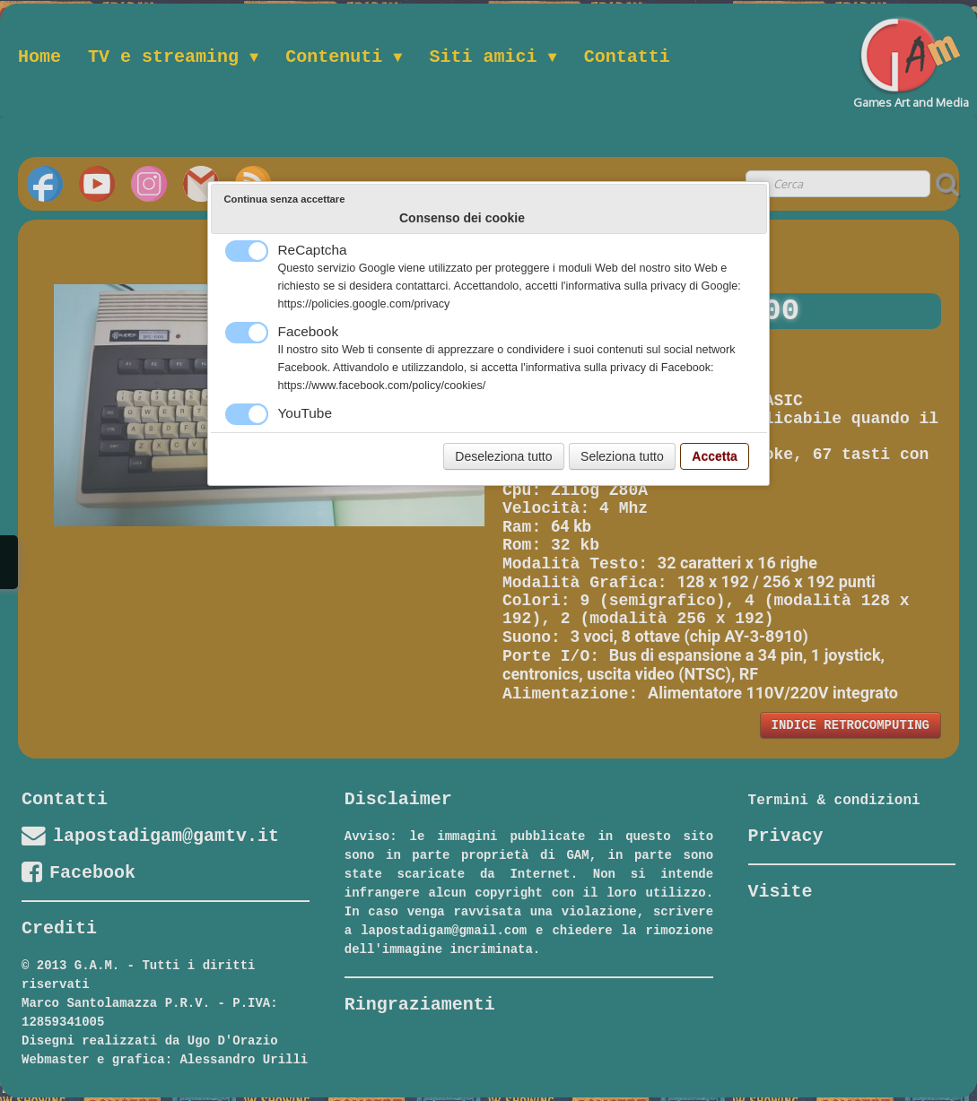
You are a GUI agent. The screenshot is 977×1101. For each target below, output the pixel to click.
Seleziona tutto (622, 456)
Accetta (714, 456)
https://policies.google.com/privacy (364, 304)
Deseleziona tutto (503, 456)
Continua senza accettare (284, 199)
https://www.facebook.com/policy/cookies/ (382, 385)
